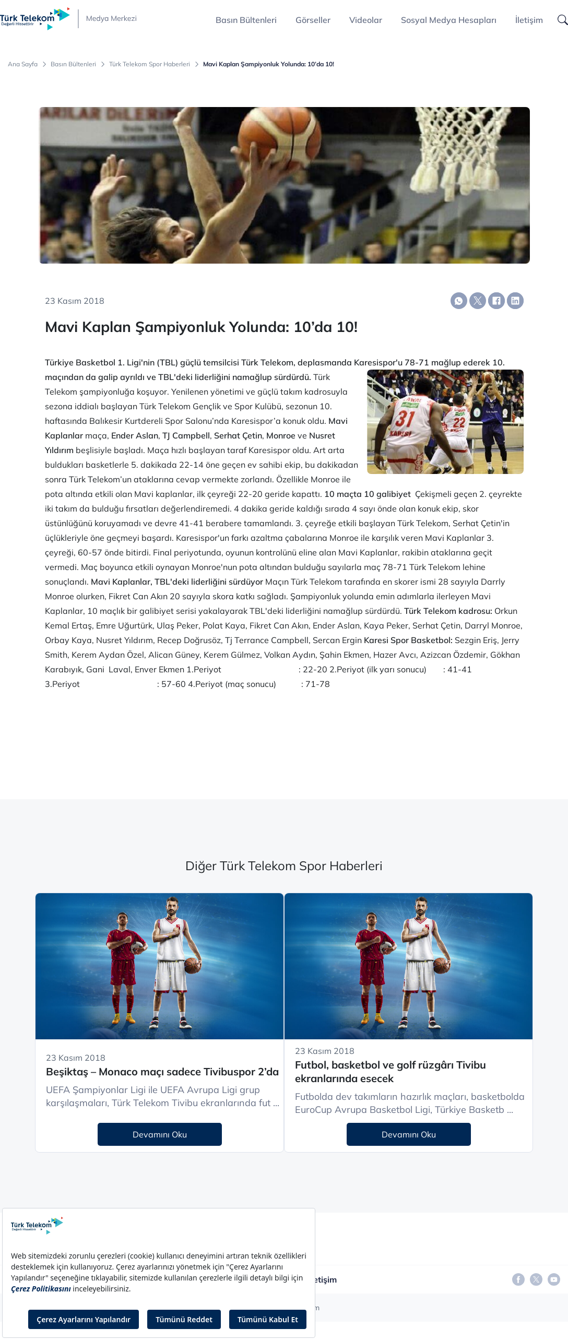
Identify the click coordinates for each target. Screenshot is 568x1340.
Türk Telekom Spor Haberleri (149, 64)
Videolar (365, 20)
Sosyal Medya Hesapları (448, 20)
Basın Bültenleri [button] (246, 20)
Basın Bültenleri (73, 64)
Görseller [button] (312, 20)
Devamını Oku (160, 1134)
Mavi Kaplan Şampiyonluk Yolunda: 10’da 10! (268, 64)
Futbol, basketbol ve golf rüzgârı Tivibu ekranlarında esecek (390, 1071)
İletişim (529, 20)
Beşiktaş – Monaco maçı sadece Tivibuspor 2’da (162, 1071)
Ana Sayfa (23, 64)
